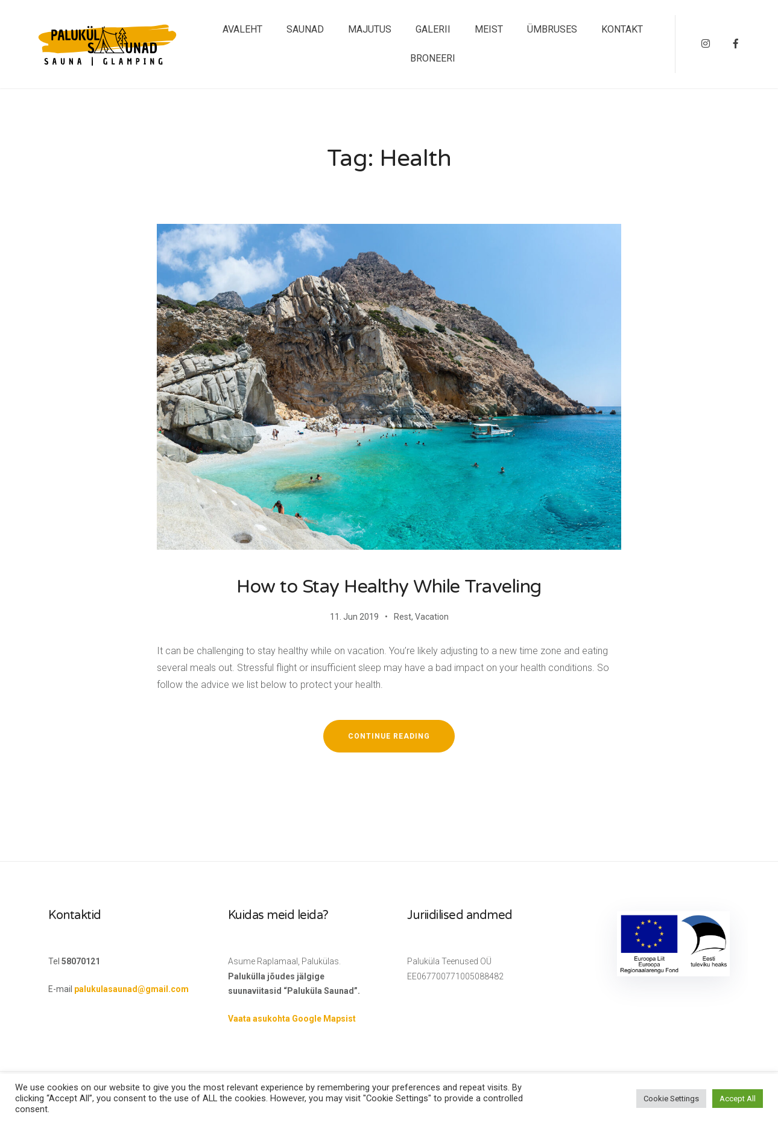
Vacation (432, 617)
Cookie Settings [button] (671, 1098)
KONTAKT (622, 29)
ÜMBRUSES (552, 29)
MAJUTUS (369, 29)
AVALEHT (242, 29)
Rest (402, 617)
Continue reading (401, 741)
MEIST (489, 29)
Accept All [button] (737, 1098)
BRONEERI (432, 58)
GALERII (433, 29)
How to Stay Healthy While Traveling (389, 587)
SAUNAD (305, 29)
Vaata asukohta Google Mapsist (292, 1018)
